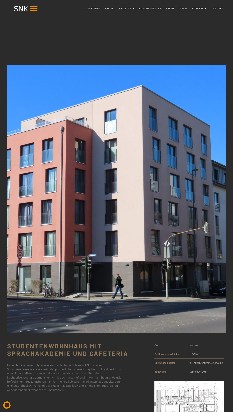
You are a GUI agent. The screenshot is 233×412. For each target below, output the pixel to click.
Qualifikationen (150, 8)
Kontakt (217, 8)
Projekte (126, 8)
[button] (7, 405)
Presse (170, 8)
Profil (109, 8)
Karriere (199, 8)
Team (183, 8)
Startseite (93, 8)
